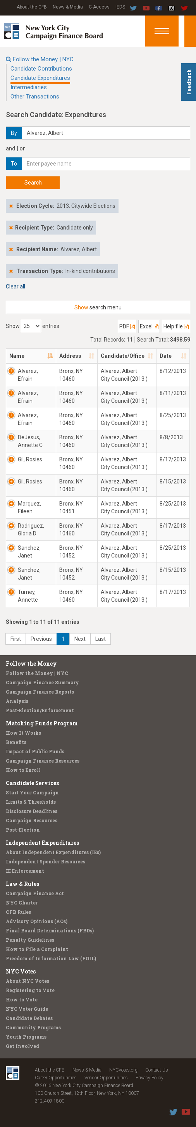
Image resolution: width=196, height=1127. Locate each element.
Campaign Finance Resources (42, 761)
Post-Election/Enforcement (40, 710)
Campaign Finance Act (35, 893)
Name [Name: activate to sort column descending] (16, 356)
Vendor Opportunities (106, 1077)
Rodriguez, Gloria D (31, 530)
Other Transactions (34, 96)
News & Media (68, 7)
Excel (149, 326)
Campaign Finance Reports (40, 692)
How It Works (23, 733)
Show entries (32, 326)
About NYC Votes (27, 981)
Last (100, 639)
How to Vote (22, 999)
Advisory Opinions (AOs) (36, 921)
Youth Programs (26, 1037)
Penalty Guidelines (30, 940)
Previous (41, 639)
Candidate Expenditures (40, 77)
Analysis (17, 701)
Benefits (16, 742)
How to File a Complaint (37, 949)
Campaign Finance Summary (42, 682)
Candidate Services (32, 783)
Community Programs (33, 1027)
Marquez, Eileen (29, 507)
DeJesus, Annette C (30, 441)
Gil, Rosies (30, 459)
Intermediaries (28, 87)
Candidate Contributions (41, 68)
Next (80, 639)
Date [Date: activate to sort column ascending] (166, 356)
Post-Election (23, 830)
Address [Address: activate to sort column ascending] (70, 356)
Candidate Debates (29, 1018)
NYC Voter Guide (27, 1009)
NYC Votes (21, 971)
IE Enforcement (25, 871)
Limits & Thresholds (31, 802)
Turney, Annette (28, 596)
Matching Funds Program (42, 723)
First (15, 639)
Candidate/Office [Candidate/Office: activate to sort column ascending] (122, 356)
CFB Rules (18, 912)
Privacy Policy (149, 1077)
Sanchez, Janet (29, 552)
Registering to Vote (30, 990)
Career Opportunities (56, 1077)
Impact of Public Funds (35, 751)
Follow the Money (31, 663)
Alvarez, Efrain (28, 375)
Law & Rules (22, 883)
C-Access (99, 7)
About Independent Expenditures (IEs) (53, 852)
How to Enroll (23, 770)
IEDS (120, 7)
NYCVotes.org (123, 1070)
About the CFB (32, 7)
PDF (127, 326)
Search (33, 182)
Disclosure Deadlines (31, 811)
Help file (176, 326)
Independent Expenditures (42, 842)
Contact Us (156, 1070)
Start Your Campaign (32, 792)
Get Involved (22, 1046)
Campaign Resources (31, 820)
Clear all (15, 286)
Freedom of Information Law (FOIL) (51, 958)
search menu (98, 307)
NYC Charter (22, 902)
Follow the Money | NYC (43, 59)
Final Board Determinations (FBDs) (50, 930)
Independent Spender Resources (45, 861)
